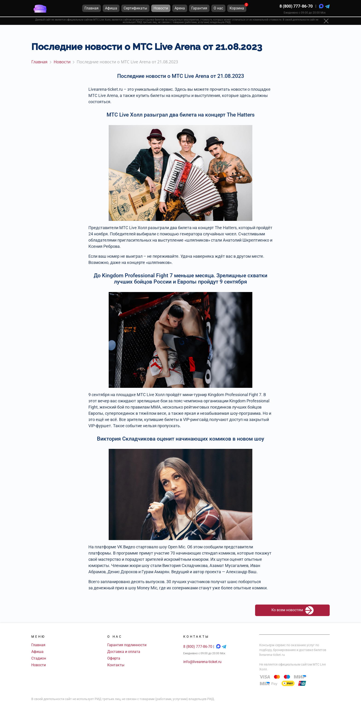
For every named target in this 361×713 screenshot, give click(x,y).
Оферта (113, 658)
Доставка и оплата (123, 651)
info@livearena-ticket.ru (202, 662)
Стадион (38, 658)
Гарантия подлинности (126, 645)
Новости (38, 665)
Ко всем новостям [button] (292, 610)
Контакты (115, 665)
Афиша (37, 651)
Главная (38, 645)
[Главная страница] (40, 9)
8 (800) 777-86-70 (296, 6)
